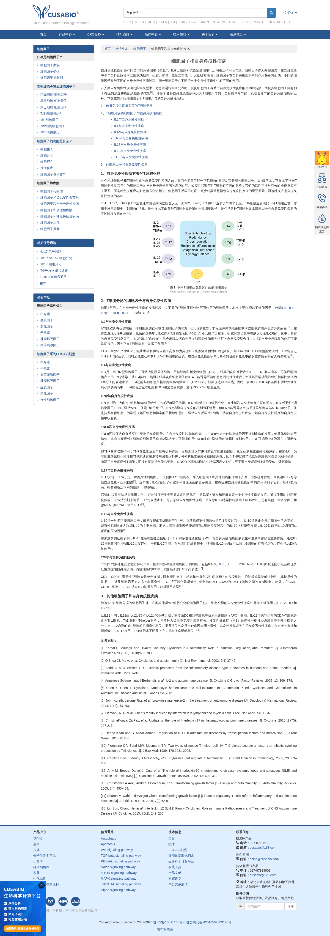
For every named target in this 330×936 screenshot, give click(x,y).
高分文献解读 (178, 884)
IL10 (135, 313)
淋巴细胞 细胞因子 (53, 107)
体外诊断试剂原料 (46, 884)
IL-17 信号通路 (50, 251)
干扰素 (45, 333)
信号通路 (124, 34)
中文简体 (289, 12)
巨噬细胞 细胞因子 (53, 94)
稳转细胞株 (41, 867)
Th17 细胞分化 (50, 264)
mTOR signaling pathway (119, 873)
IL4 (173, 22)
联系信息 (238, 34)
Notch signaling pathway (118, 867)
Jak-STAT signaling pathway (121, 884)
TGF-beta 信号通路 (54, 270)
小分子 (38, 861)
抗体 (36, 850)
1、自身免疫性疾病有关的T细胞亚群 (127, 105)
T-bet (117, 408)
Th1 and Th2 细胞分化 (56, 258)
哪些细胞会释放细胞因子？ (56, 86)
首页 (43, 34)
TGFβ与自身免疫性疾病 (131, 157)
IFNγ (104, 313)
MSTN (204, 22)
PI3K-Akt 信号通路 (53, 277)
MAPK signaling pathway (118, 878)
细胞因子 (139, 49)
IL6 (230, 564)
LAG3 (193, 22)
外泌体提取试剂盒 (181, 855)
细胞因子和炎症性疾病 (56, 210)
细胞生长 (46, 149)
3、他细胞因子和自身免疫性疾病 (124, 164)
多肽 (36, 873)
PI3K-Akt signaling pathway (120, 861)
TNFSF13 (273, 22)
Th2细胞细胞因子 (52, 126)
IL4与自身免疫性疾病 (129, 126)
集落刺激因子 (50, 345)
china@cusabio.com (264, 859)
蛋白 (36, 844)
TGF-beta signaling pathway (121, 855)
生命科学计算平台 (181, 861)
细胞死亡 (46, 162)
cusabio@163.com (263, 847)
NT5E (233, 22)
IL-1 (222, 564)
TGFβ (145, 313)
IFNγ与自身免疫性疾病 (130, 132)
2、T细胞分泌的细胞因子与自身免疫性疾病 (131, 113)
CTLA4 (139, 22)
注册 (290, 906)
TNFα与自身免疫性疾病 (131, 138)
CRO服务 (95, 34)
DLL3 (151, 22)
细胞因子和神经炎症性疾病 (59, 216)
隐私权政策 (165, 929)
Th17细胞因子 (50, 132)
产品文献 (174, 873)
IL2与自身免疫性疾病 (129, 119)
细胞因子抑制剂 (51, 78)
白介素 (45, 314)
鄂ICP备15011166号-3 (169, 922)
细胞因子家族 (50, 65)
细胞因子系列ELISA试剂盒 (56, 354)
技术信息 (181, 34)
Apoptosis (108, 844)
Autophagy (108, 838)
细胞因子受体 (50, 71)
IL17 (125, 313)
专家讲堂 (174, 878)
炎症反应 (46, 168)
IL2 (283, 308)
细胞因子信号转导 (53, 174)
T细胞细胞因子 (51, 113)
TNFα (115, 313)
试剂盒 (38, 838)
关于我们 (210, 34)
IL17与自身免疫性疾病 (130, 144)
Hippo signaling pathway (118, 890)
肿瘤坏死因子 (50, 339)
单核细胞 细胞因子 (53, 101)
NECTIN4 (219, 22)
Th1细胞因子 (49, 120)
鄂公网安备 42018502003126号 (208, 922)
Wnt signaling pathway (117, 850)
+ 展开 (41, 284)
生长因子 (46, 320)
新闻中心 (153, 34)
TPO (287, 22)
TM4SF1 (257, 22)
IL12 (239, 564)
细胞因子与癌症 (51, 191)
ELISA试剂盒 (177, 850)
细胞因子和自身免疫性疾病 (59, 204)
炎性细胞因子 (50, 400)
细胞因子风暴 (50, 229)
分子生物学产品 (44, 855)
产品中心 (67, 34)
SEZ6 (244, 22)
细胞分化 (46, 155)
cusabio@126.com (263, 875)
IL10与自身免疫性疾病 (130, 151)
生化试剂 (39, 878)
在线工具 (174, 867)
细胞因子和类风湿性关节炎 (59, 197)
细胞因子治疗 (50, 222)
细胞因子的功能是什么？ (54, 141)
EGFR (163, 22)
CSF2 (127, 22)
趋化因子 (46, 326)
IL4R (182, 22)
